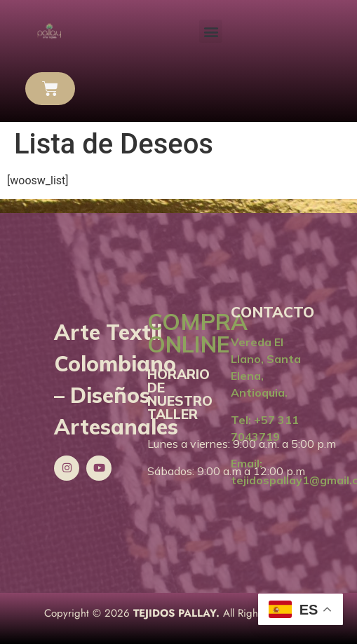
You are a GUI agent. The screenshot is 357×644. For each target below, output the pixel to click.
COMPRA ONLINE (197, 333)
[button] (210, 31)
